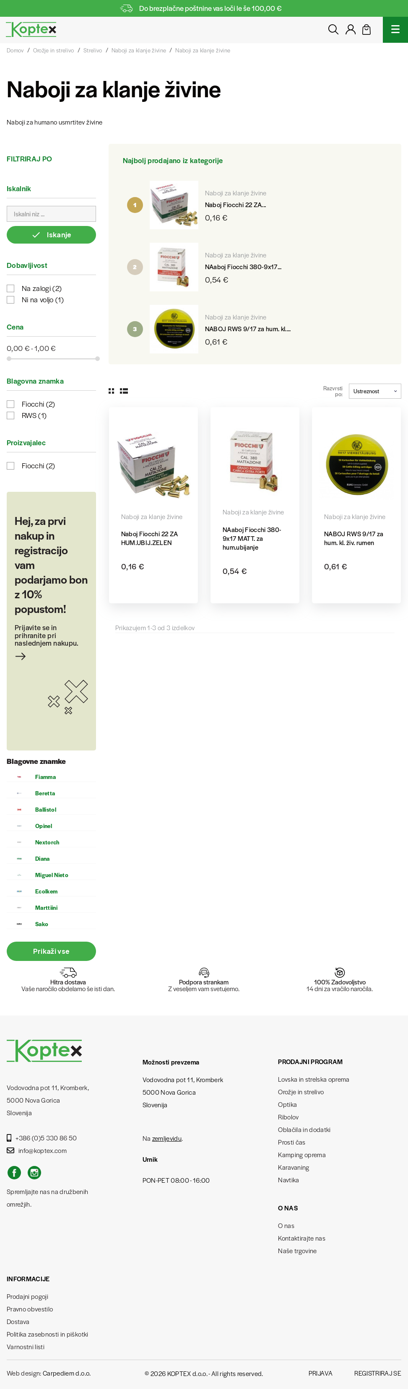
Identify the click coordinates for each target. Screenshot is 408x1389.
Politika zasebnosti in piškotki (47, 1333)
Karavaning (293, 1167)
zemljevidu (167, 1138)
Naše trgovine (297, 1250)
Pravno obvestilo (30, 1308)
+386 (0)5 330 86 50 (42, 1137)
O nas (286, 1225)
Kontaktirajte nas (301, 1237)
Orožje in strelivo (301, 1091)
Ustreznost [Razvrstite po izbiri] (375, 391)
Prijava (321, 1372)
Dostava (18, 1321)
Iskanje (51, 235)
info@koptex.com (37, 1150)
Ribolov (288, 1116)
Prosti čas (291, 1141)
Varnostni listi (25, 1346)
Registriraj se (377, 1372)
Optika (287, 1104)
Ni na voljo (43, 299)
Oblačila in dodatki (304, 1129)
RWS (34, 415)
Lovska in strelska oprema (314, 1079)
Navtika (288, 1179)
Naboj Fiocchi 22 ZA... (235, 204)
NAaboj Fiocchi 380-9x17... (243, 266)
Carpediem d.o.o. (67, 1372)
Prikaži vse (51, 951)
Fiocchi (38, 404)
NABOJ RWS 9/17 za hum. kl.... (248, 328)
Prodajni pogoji (27, 1296)
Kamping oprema (302, 1154)
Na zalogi (42, 288)
